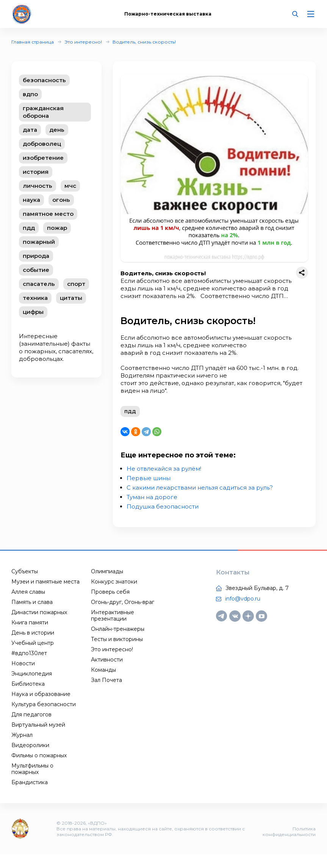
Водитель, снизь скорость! (144, 42)
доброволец (42, 143)
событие (36, 269)
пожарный (39, 241)
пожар (57, 227)
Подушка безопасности (163, 506)
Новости (23, 663)
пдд (29, 227)
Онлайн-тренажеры (117, 629)
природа (36, 255)
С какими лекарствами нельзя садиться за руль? (200, 487)
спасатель (39, 283)
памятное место (48, 213)
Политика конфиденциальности (289, 832)
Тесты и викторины (117, 639)
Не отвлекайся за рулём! (164, 469)
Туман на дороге (152, 497)
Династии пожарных (39, 612)
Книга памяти (29, 622)
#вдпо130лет (29, 653)
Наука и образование (40, 694)
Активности (107, 660)
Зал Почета (106, 680)
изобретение (43, 157)
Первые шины (149, 478)
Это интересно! (83, 42)
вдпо (30, 94)
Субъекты (24, 571)
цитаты (71, 297)
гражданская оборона (43, 112)
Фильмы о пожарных (39, 755)
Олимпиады (107, 571)
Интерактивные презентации (112, 616)
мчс (70, 185)
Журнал (22, 735)
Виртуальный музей (38, 725)
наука (31, 199)
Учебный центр (32, 643)
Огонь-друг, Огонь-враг (122, 602)
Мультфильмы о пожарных (32, 769)
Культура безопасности (43, 704)
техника (35, 297)
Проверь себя (110, 592)
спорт (76, 283)
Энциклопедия (31, 674)
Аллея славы (28, 592)
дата (30, 129)
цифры (33, 311)
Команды (103, 670)
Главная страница (32, 42)
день (56, 129)
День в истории (32, 633)
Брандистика (29, 782)
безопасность (44, 80)
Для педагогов (31, 714)
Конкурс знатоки (114, 582)
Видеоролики (30, 745)
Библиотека (28, 684)
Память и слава (32, 602)
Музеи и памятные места (45, 582)
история (36, 171)
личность (37, 185)
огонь (61, 199)
